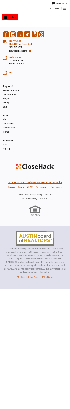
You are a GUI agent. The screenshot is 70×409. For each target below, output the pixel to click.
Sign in (57, 8)
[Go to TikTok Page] (27, 34)
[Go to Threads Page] (41, 34)
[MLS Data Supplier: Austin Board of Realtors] (35, 238)
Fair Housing (56, 187)
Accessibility (42, 187)
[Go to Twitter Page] (20, 34)
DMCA (30, 187)
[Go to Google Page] (34, 34)
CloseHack (42, 198)
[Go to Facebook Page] (6, 34)
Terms (21, 187)
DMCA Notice (47, 277)
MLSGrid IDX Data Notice (28, 277)
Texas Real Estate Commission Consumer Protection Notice (35, 182)
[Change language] (48, 8)
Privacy (11, 187)
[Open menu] (65, 8)
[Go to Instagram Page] (13, 34)
